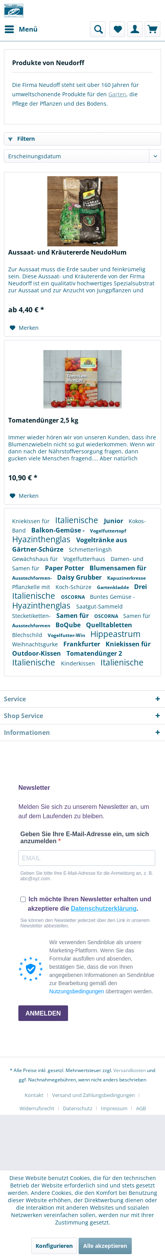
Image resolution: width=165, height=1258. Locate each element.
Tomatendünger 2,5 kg (43, 420)
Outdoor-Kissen (37, 653)
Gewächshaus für (35, 559)
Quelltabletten (109, 625)
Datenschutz (77, 1108)
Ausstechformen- (32, 578)
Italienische (77, 520)
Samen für (26, 568)
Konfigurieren (54, 1245)
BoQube (69, 625)
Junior (114, 521)
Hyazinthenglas (42, 539)
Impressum (114, 1108)
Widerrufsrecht (37, 1108)
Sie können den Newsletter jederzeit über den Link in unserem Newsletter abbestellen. (85, 923)
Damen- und (127, 559)
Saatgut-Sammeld (99, 606)
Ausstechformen (32, 625)
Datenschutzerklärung (103, 908)
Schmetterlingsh (90, 549)
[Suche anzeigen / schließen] (98, 29)
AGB (141, 1108)
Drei (140, 586)
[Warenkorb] (152, 29)
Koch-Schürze (74, 587)
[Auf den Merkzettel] (24, 328)
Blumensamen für (118, 568)
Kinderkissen (79, 663)
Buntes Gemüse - (112, 596)
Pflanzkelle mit (32, 587)
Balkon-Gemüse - (58, 530)
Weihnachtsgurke (35, 644)
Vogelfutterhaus (85, 559)
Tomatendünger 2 (94, 653)
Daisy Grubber (80, 577)
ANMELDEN (43, 1013)
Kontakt (34, 1095)
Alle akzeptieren (105, 1245)
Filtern (21, 138)
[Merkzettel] (117, 29)
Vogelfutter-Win (67, 635)
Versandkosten (129, 1070)
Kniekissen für (31, 521)
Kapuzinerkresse (126, 578)
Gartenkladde (113, 587)
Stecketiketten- (32, 615)
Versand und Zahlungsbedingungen (93, 1095)
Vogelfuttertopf (108, 530)
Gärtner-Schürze (38, 549)
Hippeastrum (115, 633)
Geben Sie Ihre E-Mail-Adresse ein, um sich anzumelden (84, 837)
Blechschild (28, 635)
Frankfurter (82, 644)
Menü (21, 28)
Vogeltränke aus (101, 540)
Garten (117, 94)
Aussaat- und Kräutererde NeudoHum (67, 252)
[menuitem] (20, 29)
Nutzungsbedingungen (76, 991)
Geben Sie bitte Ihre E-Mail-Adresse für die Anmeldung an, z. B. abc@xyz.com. (86, 876)
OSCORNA (73, 597)
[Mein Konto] (135, 29)
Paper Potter (65, 568)
